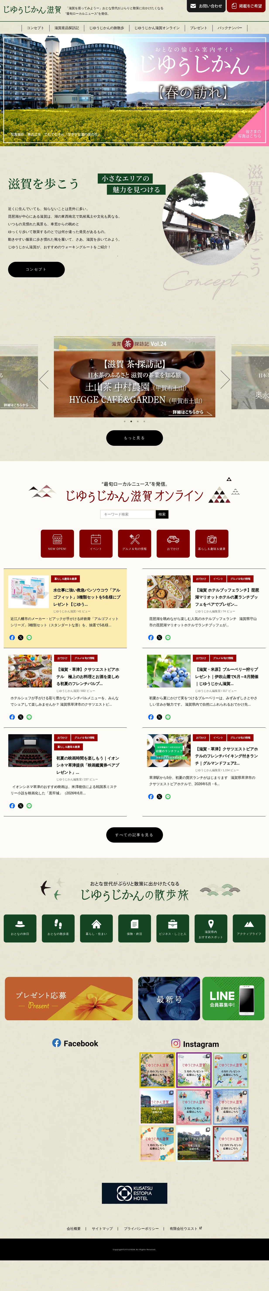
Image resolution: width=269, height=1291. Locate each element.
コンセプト (35, 28)
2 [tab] (131, 421)
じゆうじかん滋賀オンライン (157, 28)
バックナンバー (230, 28)
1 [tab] (125, 421)
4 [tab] (144, 421)
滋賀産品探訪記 (67, 28)
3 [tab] (138, 421)
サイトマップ (102, 1228)
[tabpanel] (134, 376)
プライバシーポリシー (141, 1228)
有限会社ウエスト (186, 1228)
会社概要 (74, 1228)
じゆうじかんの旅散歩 (106, 28)
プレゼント (198, 28)
